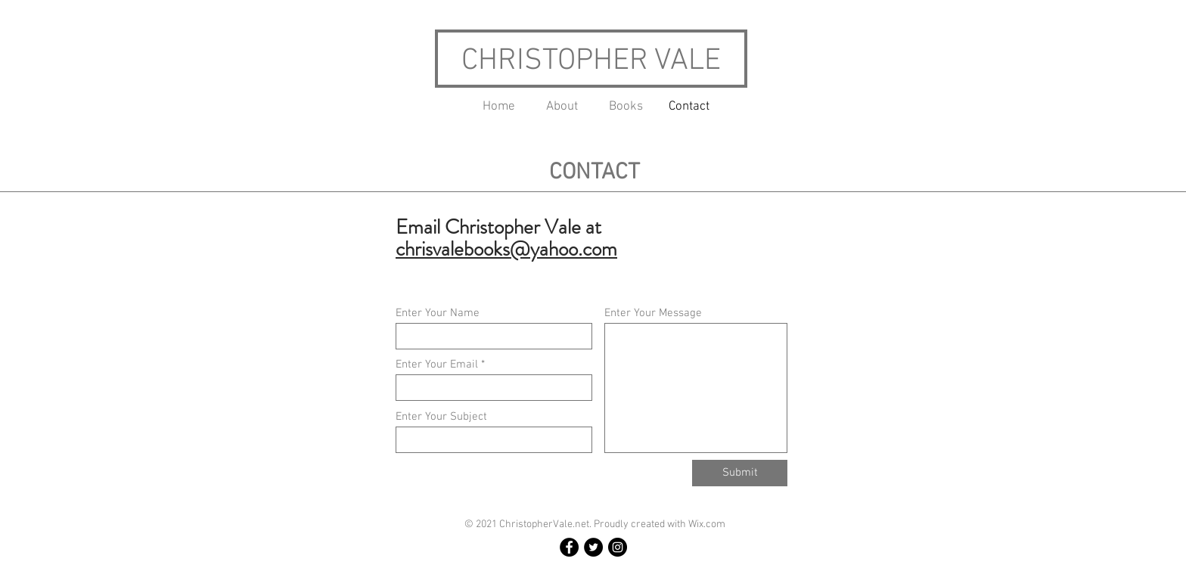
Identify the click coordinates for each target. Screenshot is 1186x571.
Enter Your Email (437, 365)
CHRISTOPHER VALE (591, 61)
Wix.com (706, 524)
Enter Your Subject (441, 417)
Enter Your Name (438, 313)
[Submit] (739, 473)
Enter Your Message (653, 313)
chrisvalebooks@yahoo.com (506, 248)
